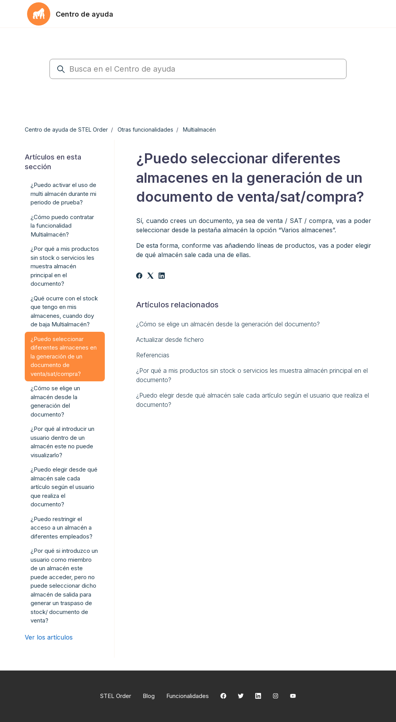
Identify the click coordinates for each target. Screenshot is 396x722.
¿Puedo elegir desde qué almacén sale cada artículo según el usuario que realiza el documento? (252, 399)
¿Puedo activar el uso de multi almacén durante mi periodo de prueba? (63, 193)
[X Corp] (150, 276)
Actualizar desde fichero (170, 339)
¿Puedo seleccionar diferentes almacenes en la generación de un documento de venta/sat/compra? (64, 356)
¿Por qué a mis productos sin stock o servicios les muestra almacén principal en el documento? (252, 375)
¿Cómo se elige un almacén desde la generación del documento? (228, 324)
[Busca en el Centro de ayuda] (198, 69)
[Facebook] (139, 276)
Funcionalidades (187, 696)
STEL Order (115, 696)
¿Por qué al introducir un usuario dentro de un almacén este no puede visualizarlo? (62, 442)
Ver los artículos (49, 637)
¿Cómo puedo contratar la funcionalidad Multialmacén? (62, 225)
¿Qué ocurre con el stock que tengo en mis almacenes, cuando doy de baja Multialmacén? (64, 311)
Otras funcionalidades (145, 129)
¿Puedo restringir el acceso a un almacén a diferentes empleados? (61, 527)
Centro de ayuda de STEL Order (66, 129)
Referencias (152, 355)
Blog (149, 696)
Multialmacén (199, 129)
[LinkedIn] (162, 276)
